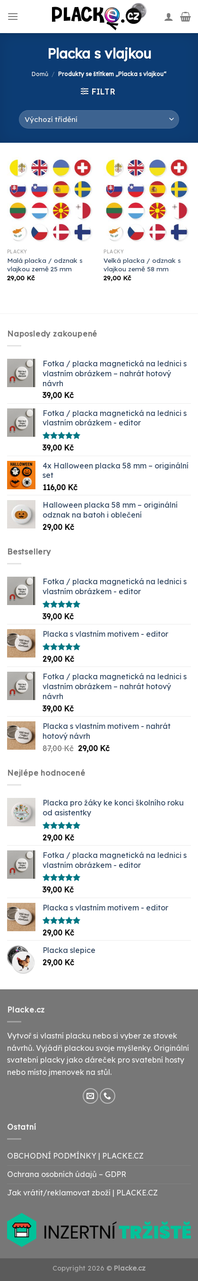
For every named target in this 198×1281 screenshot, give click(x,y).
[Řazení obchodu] (99, 119)
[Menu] (12, 16)
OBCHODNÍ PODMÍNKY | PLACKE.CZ (75, 1155)
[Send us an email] (90, 1096)
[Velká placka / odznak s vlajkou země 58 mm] (147, 200)
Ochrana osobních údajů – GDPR (66, 1174)
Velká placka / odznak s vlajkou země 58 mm (142, 264)
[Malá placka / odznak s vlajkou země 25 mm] (51, 200)
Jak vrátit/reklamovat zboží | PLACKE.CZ (82, 1192)
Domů (40, 74)
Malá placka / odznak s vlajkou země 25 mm (45, 264)
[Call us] (107, 1096)
